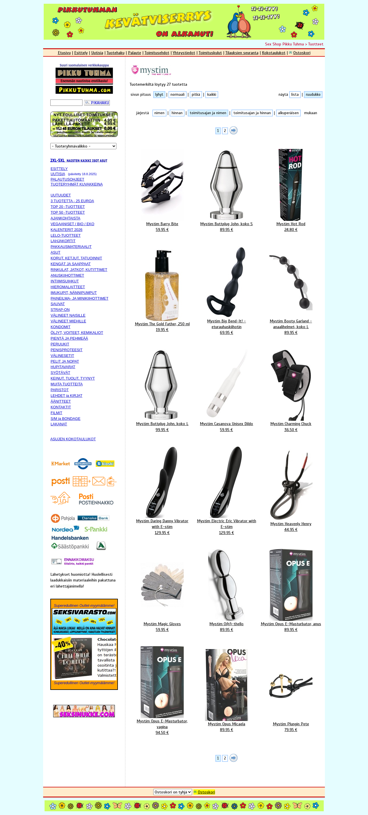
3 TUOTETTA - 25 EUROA (72, 201)
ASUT (55, 252)
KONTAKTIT (61, 407)
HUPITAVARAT (63, 367)
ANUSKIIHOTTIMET (67, 275)
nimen (159, 113)
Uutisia (97, 52)
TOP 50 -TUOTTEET (68, 212)
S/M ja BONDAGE (65, 418)
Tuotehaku (115, 52)
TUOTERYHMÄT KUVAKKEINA (77, 184)
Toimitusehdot (157, 52)
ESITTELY (59, 169)
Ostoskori (301, 52)
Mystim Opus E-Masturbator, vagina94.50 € (162, 726)
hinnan (177, 113)
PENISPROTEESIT (67, 350)
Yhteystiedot (184, 52)
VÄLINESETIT (62, 355)
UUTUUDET (61, 195)
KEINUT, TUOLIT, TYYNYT (73, 378)
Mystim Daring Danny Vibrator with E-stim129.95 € (162, 526)
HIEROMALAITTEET (68, 287)
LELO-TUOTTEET (66, 235)
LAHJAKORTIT (63, 241)
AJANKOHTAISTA (65, 218)
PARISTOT (60, 390)
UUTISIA (58, 174)
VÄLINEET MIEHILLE (68, 321)
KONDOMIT (60, 327)
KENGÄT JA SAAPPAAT (71, 264)
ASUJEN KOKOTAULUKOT (73, 439)
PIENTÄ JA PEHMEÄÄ (69, 338)
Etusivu (64, 52)
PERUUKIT (60, 344)
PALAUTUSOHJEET (67, 179)
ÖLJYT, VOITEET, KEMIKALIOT (77, 332)
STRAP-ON (60, 309)
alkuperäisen (288, 113)
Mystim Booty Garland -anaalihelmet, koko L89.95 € (291, 326)
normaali (177, 94)
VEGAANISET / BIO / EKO (72, 224)
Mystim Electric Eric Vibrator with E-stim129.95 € (226, 526)
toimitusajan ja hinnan (252, 113)
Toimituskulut (210, 52)
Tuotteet (315, 44)
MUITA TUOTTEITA (67, 384)
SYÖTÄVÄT (60, 372)
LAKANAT (59, 424)
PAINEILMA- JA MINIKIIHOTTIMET (79, 298)
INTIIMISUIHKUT (65, 281)
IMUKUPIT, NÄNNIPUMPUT (74, 292)
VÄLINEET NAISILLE (68, 315)
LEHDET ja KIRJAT (66, 395)
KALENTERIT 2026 (67, 229)
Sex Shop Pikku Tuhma (284, 44)
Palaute (134, 52)
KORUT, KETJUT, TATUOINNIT (76, 258)
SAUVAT (58, 304)
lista (295, 94)
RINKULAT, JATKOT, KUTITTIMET (79, 269)
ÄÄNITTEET (61, 401)
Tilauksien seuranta (241, 52)
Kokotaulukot (273, 52)
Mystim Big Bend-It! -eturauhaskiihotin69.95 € (226, 326)
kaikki (211, 94)
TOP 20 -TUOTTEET (68, 206)
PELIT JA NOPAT (65, 361)
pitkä (196, 94)
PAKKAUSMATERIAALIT (71, 246)
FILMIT (56, 413)
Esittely (81, 52)
